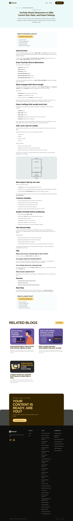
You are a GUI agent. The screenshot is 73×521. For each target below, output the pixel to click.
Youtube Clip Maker (23, 44)
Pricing (50, 2)
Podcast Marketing (44, 504)
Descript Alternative (58, 433)
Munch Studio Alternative (59, 439)
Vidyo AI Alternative (58, 448)
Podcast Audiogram (45, 502)
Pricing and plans (22, 39)
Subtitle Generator (44, 509)
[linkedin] (14, 440)
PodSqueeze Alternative (58, 443)
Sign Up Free (59, 2)
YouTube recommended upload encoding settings (28, 284)
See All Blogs (59, 322)
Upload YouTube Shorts (23, 282)
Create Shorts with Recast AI (25, 36)
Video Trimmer (44, 490)
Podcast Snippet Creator (46, 458)
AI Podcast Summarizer (45, 433)
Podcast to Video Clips (45, 506)
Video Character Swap (45, 511)
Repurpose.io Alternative (59, 446)
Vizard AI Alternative (58, 450)
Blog (47, 2)
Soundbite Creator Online (46, 488)
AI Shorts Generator (48, 290)
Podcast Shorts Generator (24, 45)
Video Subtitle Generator (46, 513)
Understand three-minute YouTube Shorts (27, 280)
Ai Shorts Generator (23, 42)
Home (17, 7)
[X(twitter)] (10, 440)
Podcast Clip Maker (45, 445)
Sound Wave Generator (45, 485)
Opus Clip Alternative (58, 441)
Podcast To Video (44, 483)
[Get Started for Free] (20, 420)
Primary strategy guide (24, 41)
